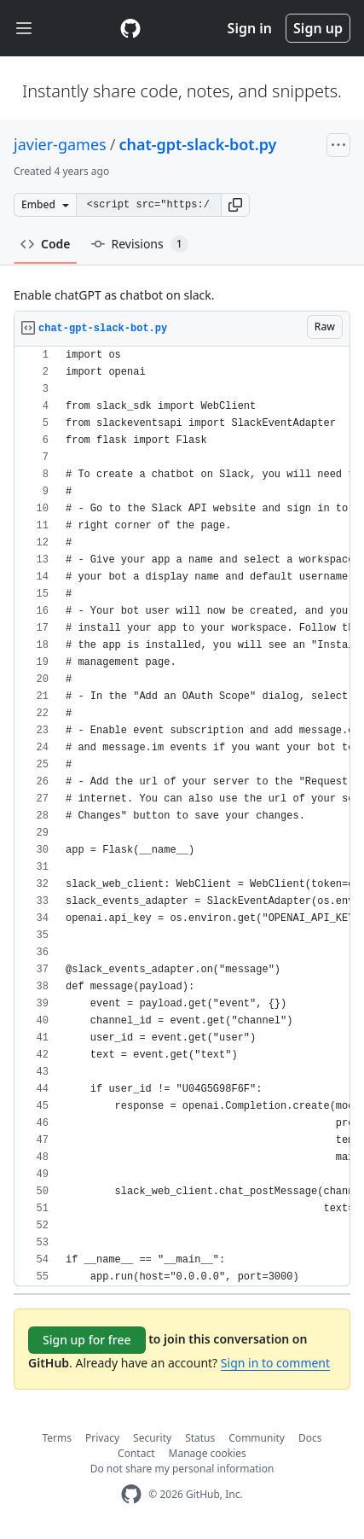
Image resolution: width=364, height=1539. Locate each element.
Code (45, 244)
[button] (235, 205)
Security (152, 1438)
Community (256, 1438)
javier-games (60, 144)
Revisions (139, 244)
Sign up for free (87, 1340)
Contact (136, 1453)
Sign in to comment (275, 1363)
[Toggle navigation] (24, 28)
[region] (182, 816)
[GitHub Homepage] (131, 1494)
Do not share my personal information (182, 1468)
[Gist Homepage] (130, 28)
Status (200, 1438)
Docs (310, 1438)
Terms (57, 1438)
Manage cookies (207, 1453)
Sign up (318, 28)
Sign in (250, 28)
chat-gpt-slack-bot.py (197, 144)
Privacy (102, 1438)
